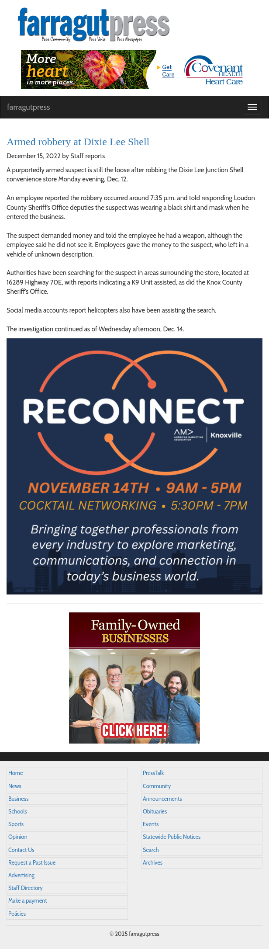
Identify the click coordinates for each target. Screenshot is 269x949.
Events (151, 824)
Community (157, 786)
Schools (17, 811)
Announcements (162, 799)
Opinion (18, 837)
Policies (17, 914)
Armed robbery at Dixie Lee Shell (78, 141)
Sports (16, 824)
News (14, 786)
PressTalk (153, 773)
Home (15, 773)
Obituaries (155, 811)
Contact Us (21, 850)
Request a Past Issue (31, 862)
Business (18, 799)
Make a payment (27, 900)
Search (151, 850)
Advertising (21, 875)
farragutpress (28, 107)
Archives (152, 862)
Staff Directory (25, 888)
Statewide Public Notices (171, 837)
